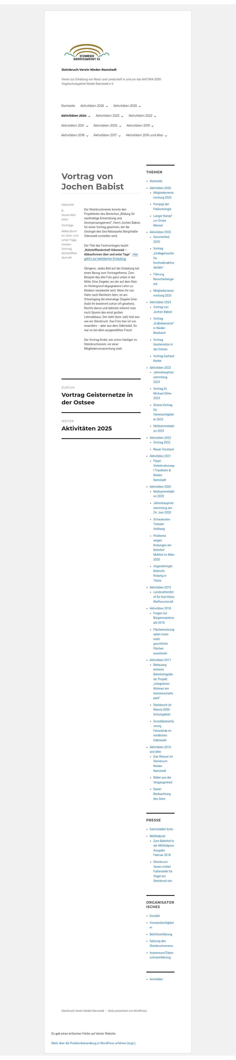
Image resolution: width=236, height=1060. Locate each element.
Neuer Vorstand (163, 449)
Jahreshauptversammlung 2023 (163, 377)
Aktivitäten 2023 (107, 116)
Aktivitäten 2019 (138, 125)
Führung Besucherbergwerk (163, 279)
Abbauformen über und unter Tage (70, 235)
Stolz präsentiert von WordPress (127, 1010)
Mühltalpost (157, 836)
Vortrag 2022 (161, 442)
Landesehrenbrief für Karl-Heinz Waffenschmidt (163, 596)
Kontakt (155, 916)
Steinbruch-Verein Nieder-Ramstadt (89, 70)
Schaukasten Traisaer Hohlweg (161, 524)
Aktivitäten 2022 (140, 116)
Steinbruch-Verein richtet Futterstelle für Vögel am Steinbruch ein (162, 871)
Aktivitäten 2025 (125, 106)
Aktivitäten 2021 (72, 125)
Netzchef (68, 204)
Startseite (68, 106)
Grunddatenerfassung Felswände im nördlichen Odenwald (163, 731)
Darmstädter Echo (161, 829)
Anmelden (156, 979)
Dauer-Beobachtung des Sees (162, 793)
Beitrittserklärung (161, 934)
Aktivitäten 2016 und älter (144, 135)
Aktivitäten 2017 (105, 135)
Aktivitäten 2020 (105, 125)
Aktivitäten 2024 (74, 116)
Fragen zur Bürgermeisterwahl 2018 (163, 618)
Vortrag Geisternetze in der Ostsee (163, 344)
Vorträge (67, 225)
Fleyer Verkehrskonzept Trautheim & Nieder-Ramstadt (163, 470)
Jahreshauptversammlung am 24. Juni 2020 (163, 507)
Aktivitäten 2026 (92, 106)
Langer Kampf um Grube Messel (162, 220)
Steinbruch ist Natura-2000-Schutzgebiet (162, 709)
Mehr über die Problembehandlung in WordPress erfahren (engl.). (93, 1043)
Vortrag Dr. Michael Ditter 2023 (162, 393)
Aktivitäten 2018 (72, 135)
